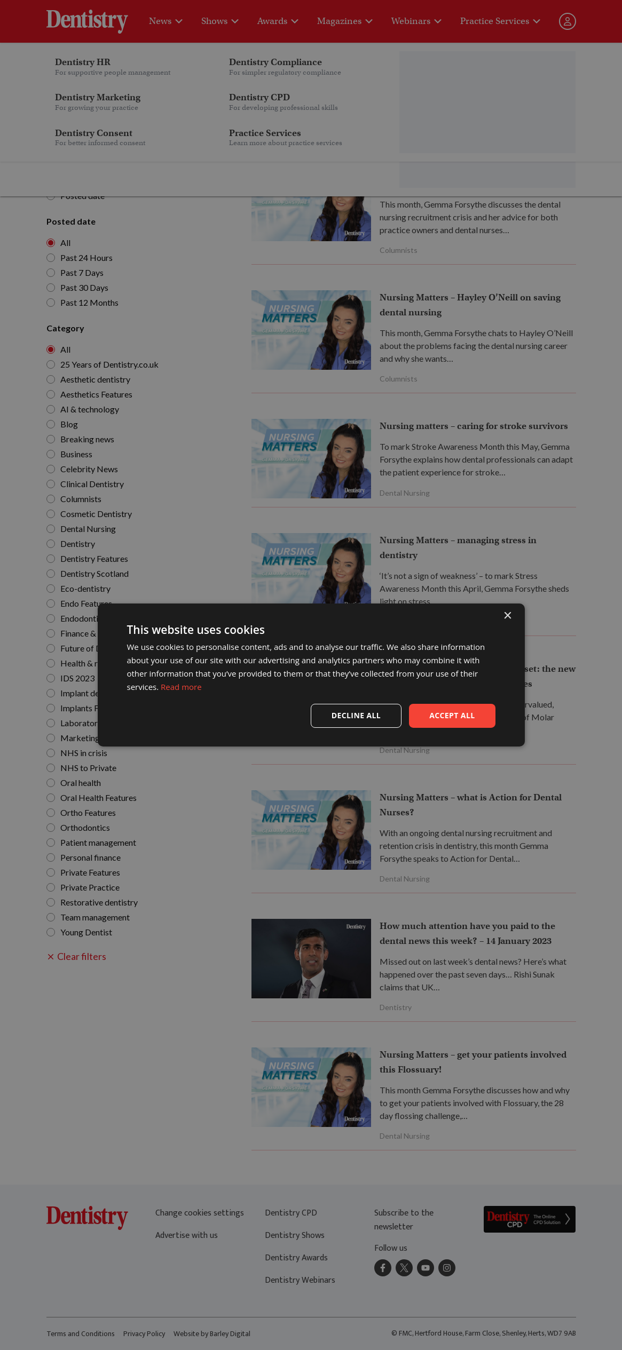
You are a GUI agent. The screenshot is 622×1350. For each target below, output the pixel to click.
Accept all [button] (452, 715)
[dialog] (311, 675)
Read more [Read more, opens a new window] (181, 686)
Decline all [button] (356, 715)
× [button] (507, 616)
